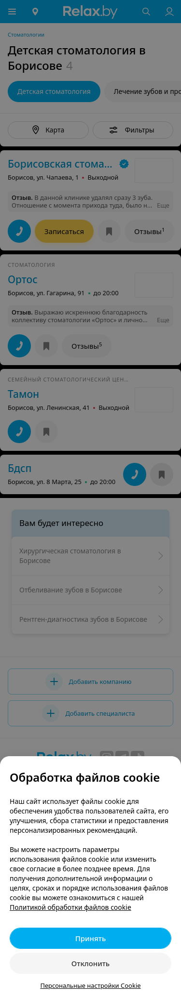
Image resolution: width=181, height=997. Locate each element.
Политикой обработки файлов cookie (70, 907)
